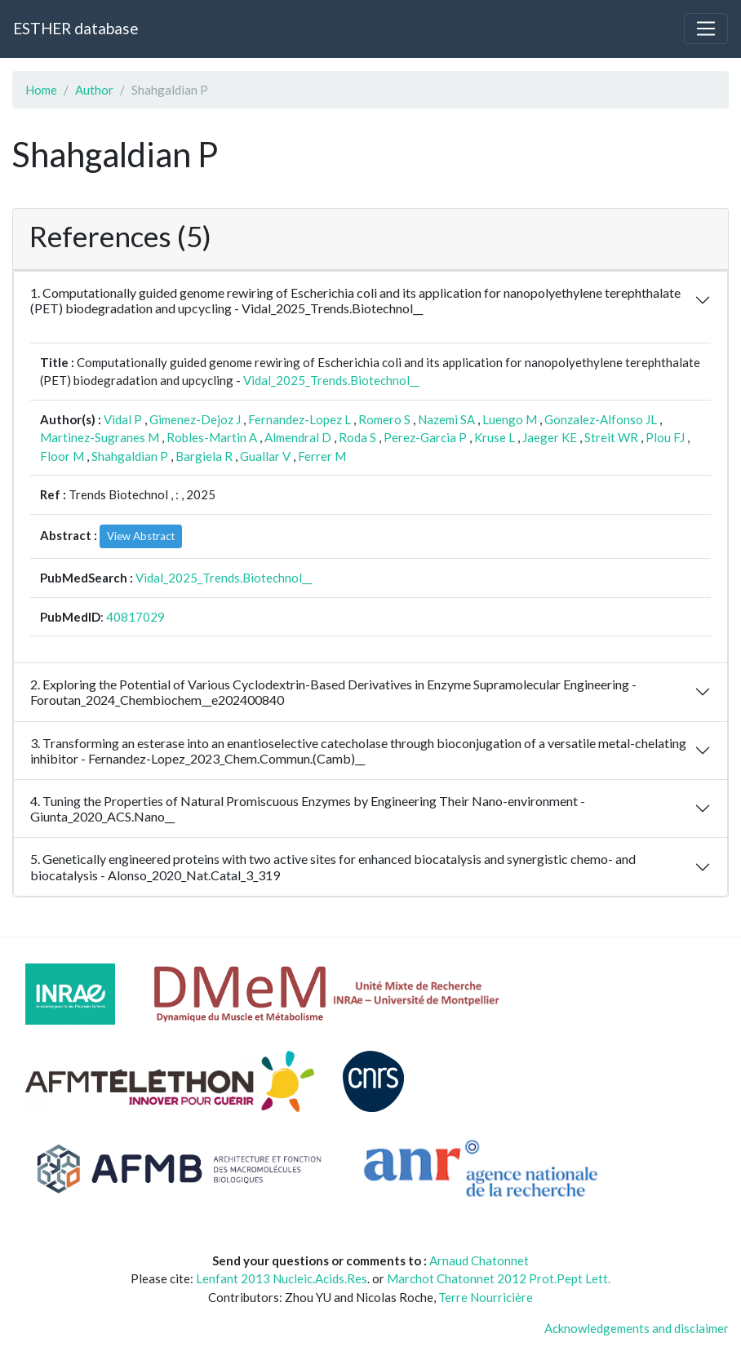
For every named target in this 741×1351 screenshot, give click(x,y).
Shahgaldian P (129, 456)
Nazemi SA (446, 419)
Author (94, 89)
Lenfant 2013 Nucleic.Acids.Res (281, 1278)
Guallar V (265, 456)
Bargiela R (204, 456)
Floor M (62, 456)
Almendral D (297, 437)
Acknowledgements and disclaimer (636, 1328)
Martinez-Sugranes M (99, 437)
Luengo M (509, 419)
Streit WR (611, 437)
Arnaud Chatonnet (479, 1260)
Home (41, 89)
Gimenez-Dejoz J (195, 419)
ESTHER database (75, 28)
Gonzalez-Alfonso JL (600, 419)
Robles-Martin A (211, 437)
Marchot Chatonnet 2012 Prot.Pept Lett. (498, 1278)
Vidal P (123, 419)
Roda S (357, 437)
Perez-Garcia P (425, 437)
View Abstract (141, 536)
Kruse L (494, 437)
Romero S (384, 419)
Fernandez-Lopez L (299, 419)
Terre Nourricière (485, 1297)
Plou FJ (665, 437)
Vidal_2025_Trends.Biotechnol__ (331, 380)
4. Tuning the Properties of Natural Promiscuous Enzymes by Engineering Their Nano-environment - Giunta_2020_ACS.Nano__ (307, 808)
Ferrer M (322, 456)
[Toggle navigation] (706, 28)
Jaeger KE (549, 437)
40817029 (135, 616)
